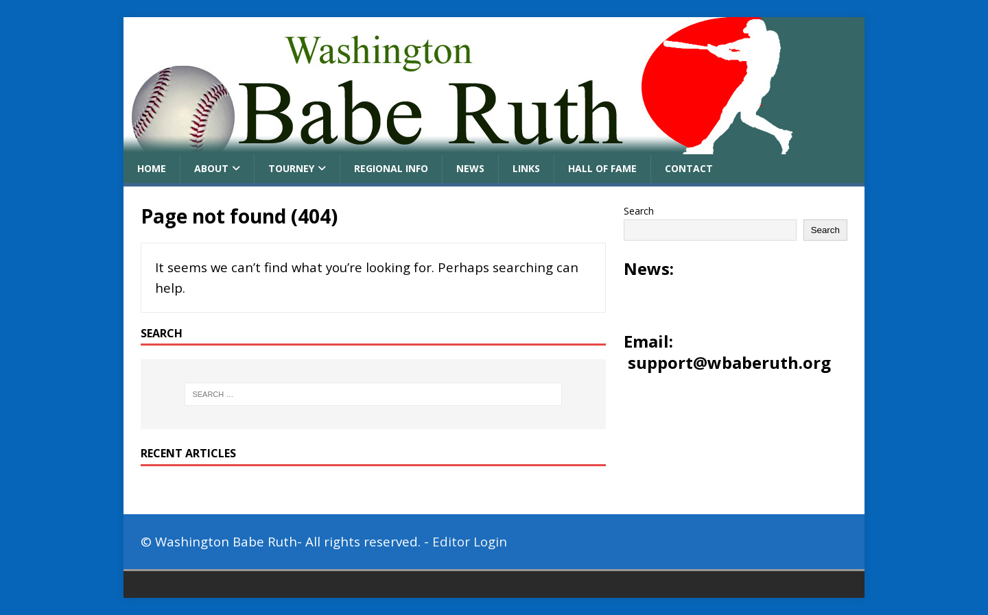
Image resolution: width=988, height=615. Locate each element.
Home (151, 168)
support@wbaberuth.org (729, 362)
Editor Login (469, 541)
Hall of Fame (602, 168)
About (211, 168)
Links (526, 168)
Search (639, 210)
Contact (689, 168)
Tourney (291, 168)
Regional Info (391, 168)
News (470, 168)
